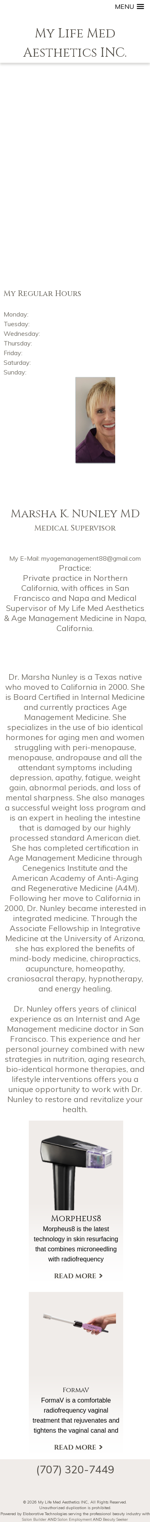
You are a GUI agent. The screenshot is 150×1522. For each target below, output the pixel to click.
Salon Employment (75, 1519)
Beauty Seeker (115, 1519)
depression (31, 777)
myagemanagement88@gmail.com (91, 558)
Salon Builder (34, 1519)
